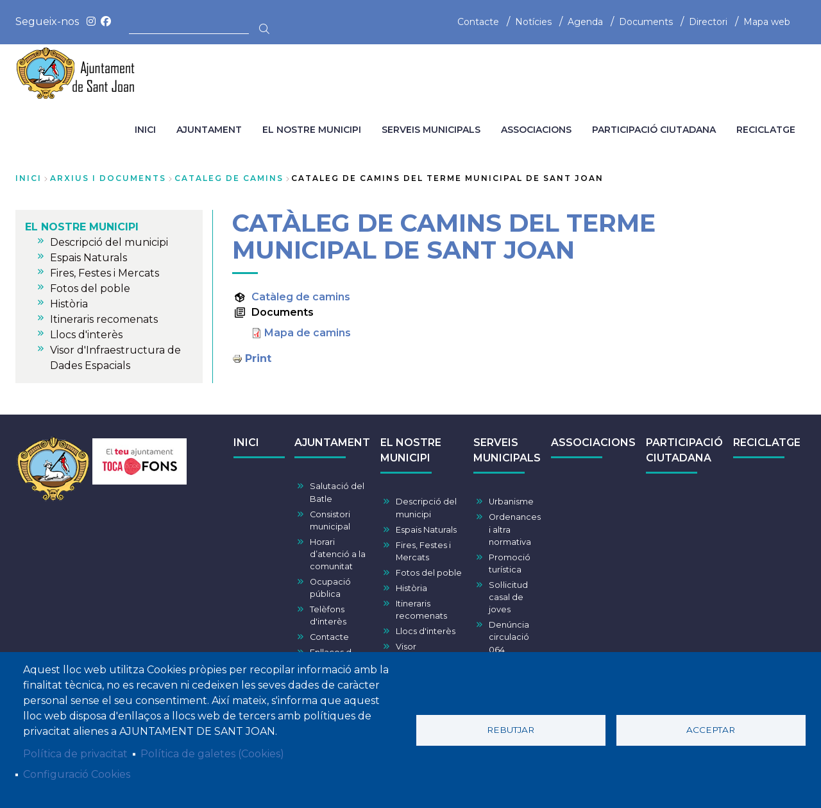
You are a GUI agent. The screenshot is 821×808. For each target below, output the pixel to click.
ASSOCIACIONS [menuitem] (536, 129)
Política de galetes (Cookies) (212, 754)
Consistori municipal (330, 520)
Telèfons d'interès (328, 615)
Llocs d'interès (425, 631)
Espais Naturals (426, 530)
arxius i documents (108, 178)
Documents (646, 22)
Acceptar (710, 730)
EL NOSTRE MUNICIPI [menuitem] (311, 129)
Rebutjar (510, 730)
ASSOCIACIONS (593, 442)
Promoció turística (509, 563)
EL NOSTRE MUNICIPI (410, 450)
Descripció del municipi (426, 508)
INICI (246, 442)
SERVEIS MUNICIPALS (507, 450)
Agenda (585, 22)
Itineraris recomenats (421, 610)
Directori (708, 22)
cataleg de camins (229, 178)
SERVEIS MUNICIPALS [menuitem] (431, 129)
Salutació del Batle (337, 492)
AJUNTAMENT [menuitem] (209, 129)
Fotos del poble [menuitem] (90, 288)
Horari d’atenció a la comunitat (338, 554)
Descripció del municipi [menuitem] (109, 242)
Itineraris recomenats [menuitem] (104, 319)
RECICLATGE (766, 442)
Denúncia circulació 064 (509, 637)
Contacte (478, 22)
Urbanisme (511, 501)
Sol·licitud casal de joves (508, 597)
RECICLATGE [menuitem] (765, 129)
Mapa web (766, 22)
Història (411, 588)
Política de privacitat (75, 754)
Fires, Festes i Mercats (423, 551)
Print (258, 358)
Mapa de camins (307, 333)
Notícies (533, 22)
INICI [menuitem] (145, 129)
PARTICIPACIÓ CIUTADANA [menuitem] (654, 129)
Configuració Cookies (76, 774)
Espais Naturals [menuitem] (88, 258)
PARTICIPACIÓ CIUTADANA (684, 450)
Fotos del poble (429, 573)
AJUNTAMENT (332, 442)
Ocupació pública (330, 588)
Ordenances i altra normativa (515, 529)
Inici (28, 178)
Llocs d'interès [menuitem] (86, 335)
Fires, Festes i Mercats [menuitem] (104, 273)
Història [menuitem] (69, 304)
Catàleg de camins (300, 297)
